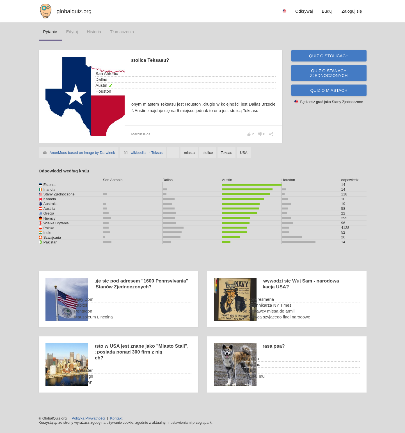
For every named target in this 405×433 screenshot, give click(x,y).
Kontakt (116, 418)
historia (94, 31)
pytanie (50, 31)
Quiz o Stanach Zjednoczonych (328, 73)
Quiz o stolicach (329, 55)
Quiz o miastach (328, 90)
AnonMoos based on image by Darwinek (82, 153)
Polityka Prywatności (88, 418)
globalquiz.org (74, 11)
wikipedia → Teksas (147, 153)
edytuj (72, 31)
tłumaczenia (122, 31)
